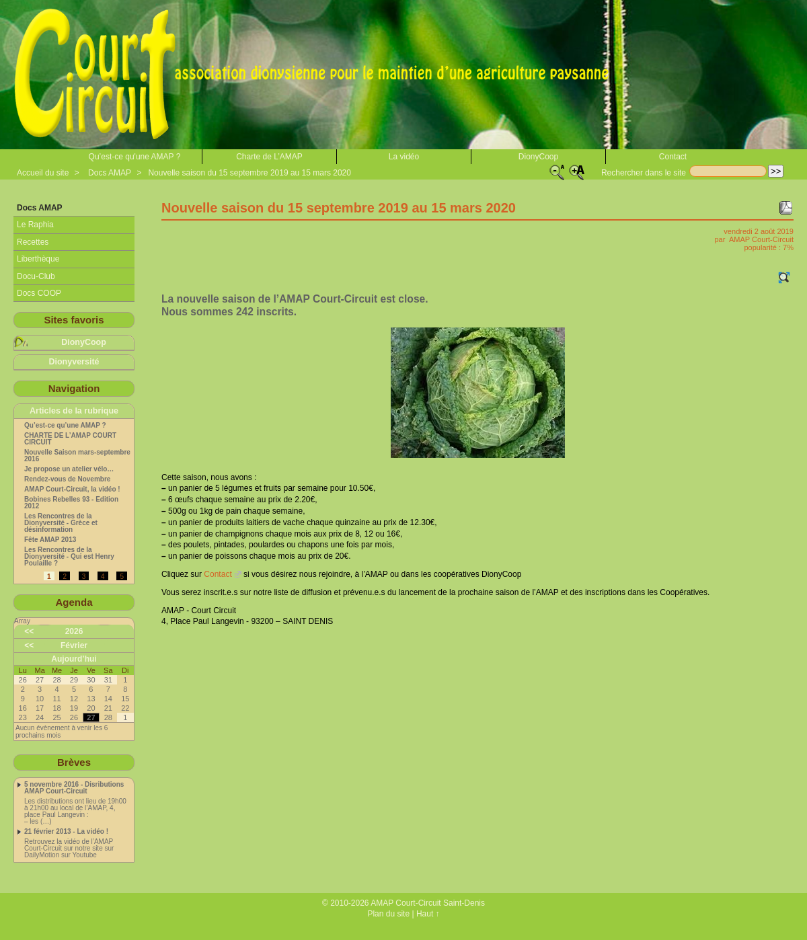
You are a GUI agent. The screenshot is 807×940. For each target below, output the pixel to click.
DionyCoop (538, 156)
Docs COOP (39, 293)
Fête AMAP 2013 (50, 540)
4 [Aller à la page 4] (103, 576)
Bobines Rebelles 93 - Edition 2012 (71, 503)
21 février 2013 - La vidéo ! (66, 831)
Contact (673, 156)
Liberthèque (38, 259)
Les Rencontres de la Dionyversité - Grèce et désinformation (61, 523)
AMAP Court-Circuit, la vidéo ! (72, 489)
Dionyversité (73, 361)
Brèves (74, 762)
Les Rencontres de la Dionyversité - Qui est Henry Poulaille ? (69, 557)
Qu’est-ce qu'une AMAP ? (135, 156)
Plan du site (388, 913)
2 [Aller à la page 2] (65, 576)
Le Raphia (35, 224)
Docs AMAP (109, 173)
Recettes (32, 242)
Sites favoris (74, 319)
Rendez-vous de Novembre (67, 479)
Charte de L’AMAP (269, 156)
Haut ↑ (428, 913)
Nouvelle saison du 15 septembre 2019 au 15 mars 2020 (249, 173)
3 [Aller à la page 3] (84, 576)
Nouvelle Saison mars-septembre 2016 (77, 456)
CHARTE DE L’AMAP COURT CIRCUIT (70, 439)
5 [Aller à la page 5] (122, 576)
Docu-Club (36, 276)
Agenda (73, 602)
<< (29, 631)
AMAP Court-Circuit (761, 239)
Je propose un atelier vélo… (69, 469)
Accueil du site (43, 173)
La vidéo (404, 156)
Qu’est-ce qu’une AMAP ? (65, 425)
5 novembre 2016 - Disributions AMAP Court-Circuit (74, 788)
